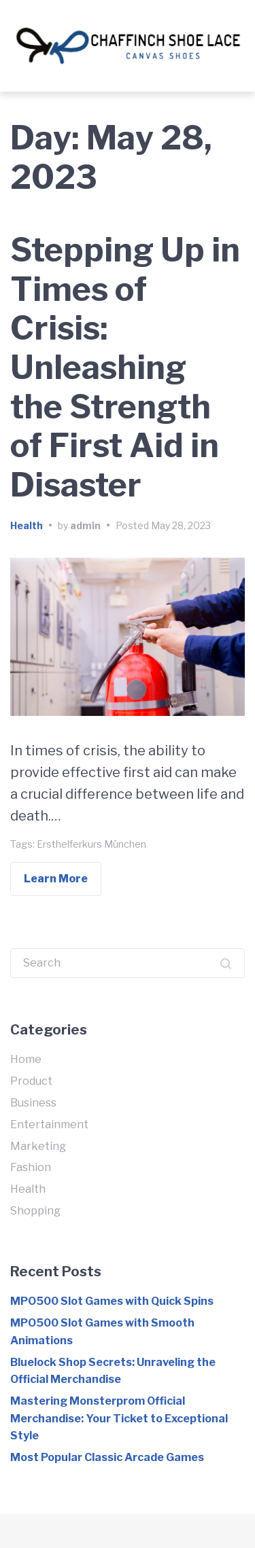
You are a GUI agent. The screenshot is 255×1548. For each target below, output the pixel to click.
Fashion (30, 1167)
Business (33, 1102)
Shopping (35, 1210)
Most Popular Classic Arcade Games (107, 1457)
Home (25, 1059)
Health (26, 525)
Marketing (38, 1146)
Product (31, 1081)
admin (85, 525)
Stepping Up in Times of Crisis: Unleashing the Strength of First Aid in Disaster (125, 367)
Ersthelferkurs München (91, 844)
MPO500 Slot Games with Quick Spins (112, 1301)
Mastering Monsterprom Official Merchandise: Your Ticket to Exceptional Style (119, 1418)
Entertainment (49, 1124)
